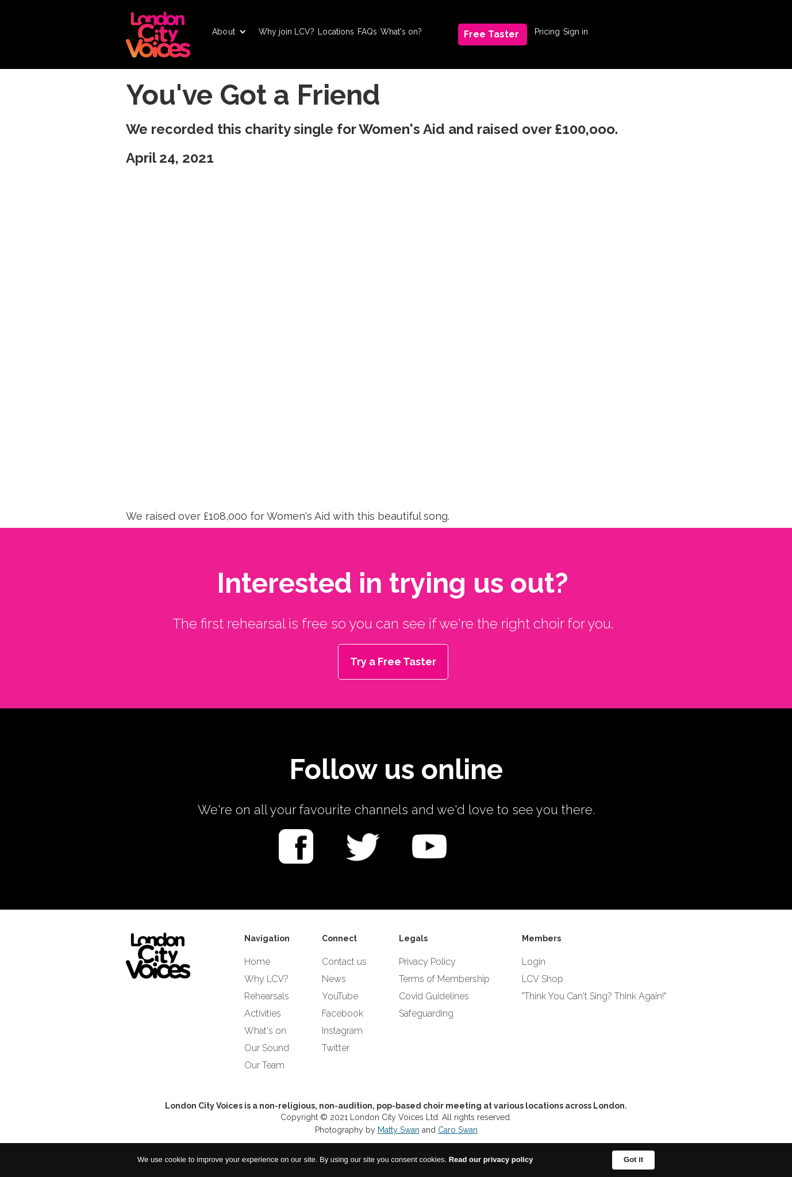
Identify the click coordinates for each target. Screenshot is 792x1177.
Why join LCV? (286, 31)
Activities (262, 1013)
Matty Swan (399, 1129)
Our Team (264, 1065)
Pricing (547, 31)
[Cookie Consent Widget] (396, 1160)
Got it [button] (633, 1159)
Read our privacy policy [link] (491, 1159)
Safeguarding (426, 1013)
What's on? (401, 31)
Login (533, 961)
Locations (336, 31)
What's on (265, 1030)
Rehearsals (266, 996)
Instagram (342, 1030)
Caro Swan (458, 1129)
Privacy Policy (427, 961)
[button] (229, 31)
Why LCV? (266, 978)
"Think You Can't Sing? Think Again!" (594, 996)
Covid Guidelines (434, 996)
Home (257, 961)
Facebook (342, 1013)
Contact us (344, 961)
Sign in (575, 31)
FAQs (367, 31)
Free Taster (491, 34)
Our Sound (266, 1047)
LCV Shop (542, 978)
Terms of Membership (444, 978)
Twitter (335, 1047)
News (334, 978)
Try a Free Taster (393, 661)
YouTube (340, 996)
